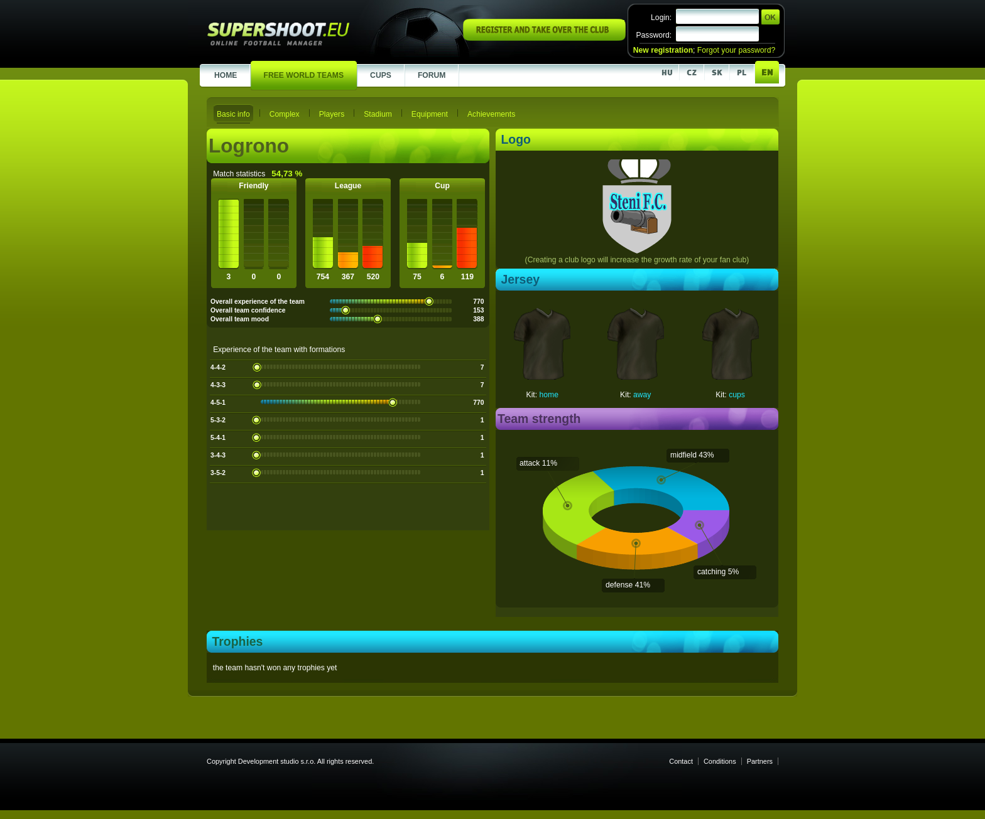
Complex (284, 114)
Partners (760, 761)
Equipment (429, 114)
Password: (654, 35)
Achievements (491, 114)
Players (332, 114)
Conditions (720, 761)
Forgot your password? (736, 50)
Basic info (233, 114)
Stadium (378, 114)
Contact (681, 761)
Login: (661, 17)
